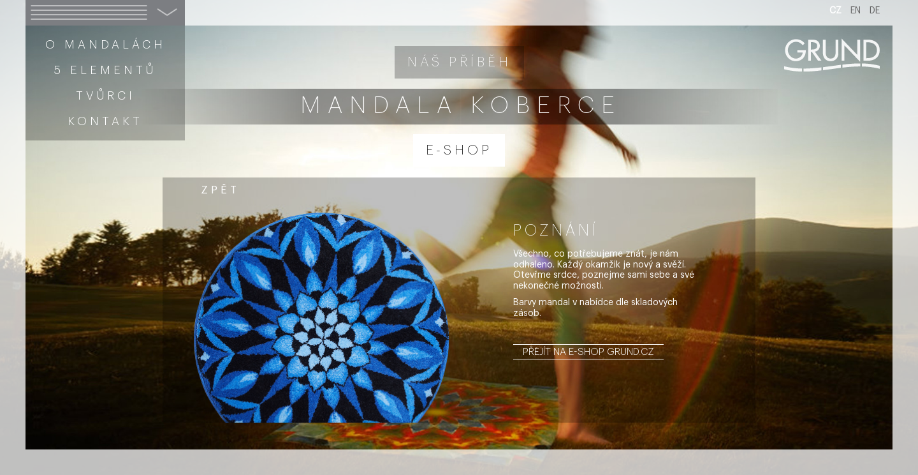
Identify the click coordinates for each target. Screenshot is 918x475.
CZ (835, 10)
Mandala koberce (461, 105)
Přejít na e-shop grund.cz (588, 352)
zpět (220, 190)
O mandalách (105, 44)
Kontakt (105, 121)
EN (855, 10)
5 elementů (105, 70)
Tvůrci (105, 96)
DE (875, 10)
